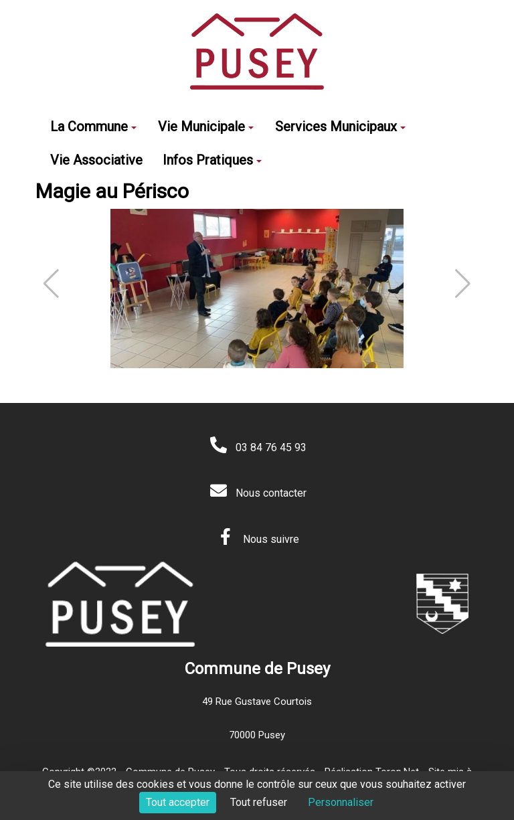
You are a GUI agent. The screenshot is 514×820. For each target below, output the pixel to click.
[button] (463, 284)
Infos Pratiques (212, 160)
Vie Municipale (206, 126)
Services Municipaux (340, 126)
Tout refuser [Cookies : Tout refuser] (258, 802)
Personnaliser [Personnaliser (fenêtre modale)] (340, 802)
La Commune (93, 126)
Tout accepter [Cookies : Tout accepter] (177, 802)
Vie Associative (96, 160)
